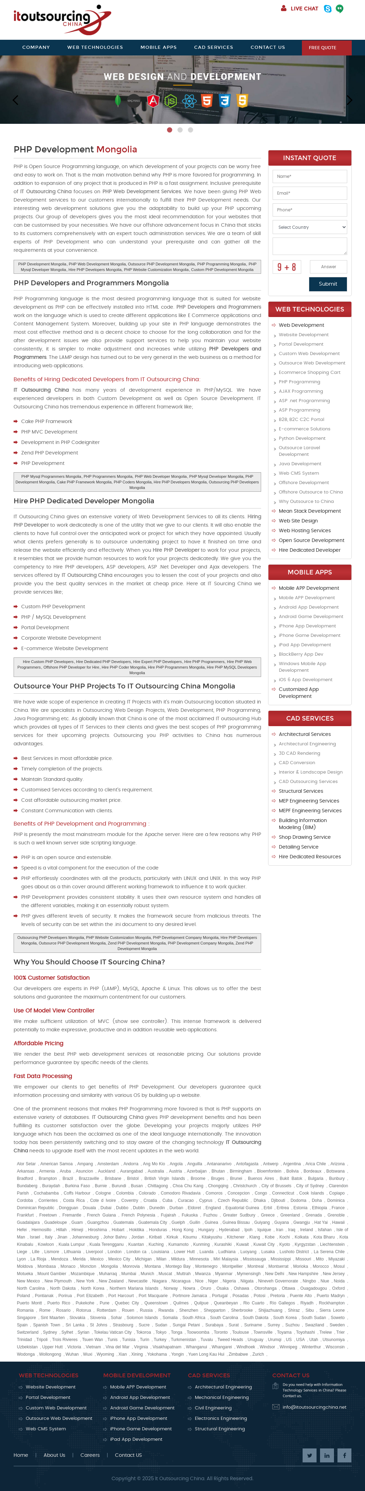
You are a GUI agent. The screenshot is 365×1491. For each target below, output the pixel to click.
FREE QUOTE (322, 47)
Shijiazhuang (270, 1310)
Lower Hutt (184, 1251)
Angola (176, 1163)
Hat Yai (321, 1222)
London (115, 1251)
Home (21, 1455)
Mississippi (281, 1259)
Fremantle (71, 1215)
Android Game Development (311, 617)
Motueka (25, 1273)
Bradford (25, 1178)
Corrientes (48, 1200)
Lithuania (72, 1251)
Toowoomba (198, 1332)
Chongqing (218, 1185)
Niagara (159, 1281)
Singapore (26, 1317)
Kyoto (284, 1244)
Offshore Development (304, 483)
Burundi (119, 1185)
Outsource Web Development (312, 363)
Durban (176, 1207)
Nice (199, 1281)
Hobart (118, 1229)
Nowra (189, 1288)
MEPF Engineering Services (310, 810)
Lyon (21, 1259)
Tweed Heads (230, 1339)
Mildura (178, 1259)
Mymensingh (249, 1273)
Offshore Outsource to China (311, 492)
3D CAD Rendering (299, 753)
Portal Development (301, 344)
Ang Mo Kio (154, 1163)
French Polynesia (138, 1215)
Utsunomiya (333, 1339)
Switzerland (28, 1332)
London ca (136, 1251)
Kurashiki (222, 1244)
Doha (317, 1200)
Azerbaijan (197, 1171)
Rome (45, 1310)
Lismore (51, 1251)
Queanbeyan (226, 1303)
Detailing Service (299, 847)
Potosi (259, 1295)
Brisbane (113, 1178)
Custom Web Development (309, 354)
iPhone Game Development (310, 635)
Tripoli (41, 1339)
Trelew (325, 1332)
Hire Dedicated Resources (310, 856)
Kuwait (242, 1244)
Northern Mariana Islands (133, 1288)
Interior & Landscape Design (311, 772)
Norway (171, 1288)
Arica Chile (315, 1163)
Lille (35, 1251)
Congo (261, 1193)
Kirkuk (172, 1237)
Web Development (301, 325)
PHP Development (75, 149)
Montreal (256, 1266)
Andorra (130, 1163)
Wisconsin (335, 1347)
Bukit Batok (291, 1178)
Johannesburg (85, 1237)
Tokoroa (143, 1332)
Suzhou (293, 1325)
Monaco (68, 1266)
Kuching (156, 1244)
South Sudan (314, 1317)
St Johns (98, 1325)
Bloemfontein (269, 1171)
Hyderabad (229, 1229)
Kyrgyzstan (305, 1244)
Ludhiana (226, 1251)
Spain (22, 1325)
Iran (279, 1229)
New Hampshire (303, 1273)
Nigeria (229, 1281)
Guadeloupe (55, 1222)
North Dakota (63, 1288)
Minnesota (198, 1259)
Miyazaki (336, 1259)
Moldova (25, 1266)
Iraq (291, 1229)
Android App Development (309, 607)
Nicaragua (181, 1281)
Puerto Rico (58, 1303)
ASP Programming (299, 410)
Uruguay (255, 1339)
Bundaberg (27, 1185)
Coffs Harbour (77, 1193)
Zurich (258, 1354)
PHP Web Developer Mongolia (161, 476)
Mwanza (203, 1273)
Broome (198, 1178)
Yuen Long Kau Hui (206, 1354)
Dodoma (298, 1200)
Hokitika (136, 1229)
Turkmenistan (183, 1339)
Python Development (302, 438)
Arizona (337, 1163)
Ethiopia (319, 1207)
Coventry (129, 1200)
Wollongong (50, 1354)
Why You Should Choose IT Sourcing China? (89, 962)
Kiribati (155, 1237)
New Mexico (28, 1281)
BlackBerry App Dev (301, 654)
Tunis (112, 1339)
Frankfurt (25, 1215)
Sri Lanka (75, 1325)
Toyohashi (305, 1332)
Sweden (336, 1325)
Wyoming (105, 1354)
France (338, 1207)
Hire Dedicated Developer (310, 550)
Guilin (194, 1222)
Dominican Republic (35, 1207)
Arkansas (26, 1171)
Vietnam (93, 1347)
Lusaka (268, 1251)
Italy (49, 1237)
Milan (161, 1259)
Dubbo (122, 1207)
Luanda (206, 1251)
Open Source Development (311, 540)
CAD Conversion (297, 763)
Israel (35, 1237)
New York (85, 1281)
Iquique (264, 1229)
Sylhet (67, 1332)
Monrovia (131, 1266)
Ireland (306, 1229)
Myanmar (224, 1273)
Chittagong (157, 1185)
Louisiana (160, 1251)
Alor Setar (26, 1163)
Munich (147, 1273)
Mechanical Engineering (222, 1397)
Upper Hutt (52, 1347)
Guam (77, 1222)
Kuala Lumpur (72, 1244)
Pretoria (277, 1295)
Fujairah (168, 1215)
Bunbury (337, 1178)
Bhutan (218, 1171)
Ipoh (248, 1229)
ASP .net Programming (304, 401)
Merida (79, 1259)
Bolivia (292, 1171)
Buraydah (51, 1185)
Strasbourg (123, 1325)
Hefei (22, 1229)
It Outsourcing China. (180, 1478)
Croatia (150, 1200)
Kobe (270, 1237)
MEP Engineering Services (309, 801)
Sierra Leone (332, 1310)
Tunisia (128, 1339)
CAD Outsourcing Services (308, 782)
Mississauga (254, 1259)
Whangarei (222, 1347)
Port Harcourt (121, 1295)
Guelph (178, 1222)
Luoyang (249, 1251)
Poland (23, 1295)
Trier (340, 1332)
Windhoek (245, 1347)
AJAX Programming (301, 391)
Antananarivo (219, 1163)
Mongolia (109, 1266)
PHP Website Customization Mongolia (156, 270)
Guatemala (123, 1222)
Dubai (105, 1207)
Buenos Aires (261, 1178)
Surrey (274, 1325)
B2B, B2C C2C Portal (301, 419)
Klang (254, 1237)
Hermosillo (42, 1229)
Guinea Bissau (236, 1222)
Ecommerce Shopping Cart (310, 372)
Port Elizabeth (90, 1295)
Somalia (169, 1317)
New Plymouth (58, 1281)
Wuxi (87, 1354)
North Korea (92, 1288)
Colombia (125, 1193)
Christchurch (245, 1185)
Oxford (338, 1288)
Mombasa (46, 1266)
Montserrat (278, 1266)
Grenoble (335, 1215)
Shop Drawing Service (305, 837)
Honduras (158, 1229)
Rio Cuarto (253, 1303)
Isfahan (325, 1229)
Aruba (65, 1171)
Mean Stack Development (310, 511)
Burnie (101, 1185)
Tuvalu (206, 1339)
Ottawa (288, 1288)
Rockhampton (332, 1303)
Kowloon (46, 1244)
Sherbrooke (242, 1310)
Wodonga (26, 1354)
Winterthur (311, 1347)
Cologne (103, 1193)
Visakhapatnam (167, 1347)
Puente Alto (301, 1295)
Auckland (106, 1171)
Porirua (65, 1295)
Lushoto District (294, 1251)
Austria (175, 1171)
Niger (213, 1281)
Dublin (139, 1207)
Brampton (48, 1178)
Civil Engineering (213, 1408)
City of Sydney (310, 1185)
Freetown (48, 1215)
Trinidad (24, 1339)
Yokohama (157, 1354)
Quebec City (127, 1303)
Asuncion (84, 1171)
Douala (89, 1207)
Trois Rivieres (64, 1339)
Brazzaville (89, 1178)
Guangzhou (98, 1222)
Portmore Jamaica (190, 1295)
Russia (146, 1310)
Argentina (292, 1163)
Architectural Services (305, 734)
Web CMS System (299, 473)
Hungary (206, 1229)
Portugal (220, 1295)
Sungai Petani (186, 1325)
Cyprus (205, 1200)
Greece (267, 1215)
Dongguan (68, 1207)
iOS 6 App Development (306, 680)
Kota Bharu (324, 1237)
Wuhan (72, 1354)
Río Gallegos (282, 1303)
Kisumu (190, 1237)
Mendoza (59, 1259)
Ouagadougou (314, 1288)
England (213, 1207)
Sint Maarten (53, 1317)
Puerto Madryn (331, 1295)
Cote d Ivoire (103, 1200)
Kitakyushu (211, 1237)
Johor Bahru (115, 1237)
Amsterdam (108, 1163)
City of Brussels (276, 1185)
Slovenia (98, 1317)
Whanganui (196, 1347)
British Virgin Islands (164, 1178)
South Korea (285, 1317)
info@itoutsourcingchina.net (315, 1407)
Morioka (300, 1266)
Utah (313, 1339)
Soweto (338, 1317)
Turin (144, 1339)
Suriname (253, 1325)
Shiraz (294, 1310)
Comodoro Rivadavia (180, 1193)
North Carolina (31, 1288)
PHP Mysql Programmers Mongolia (51, 476)
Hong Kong (182, 1229)
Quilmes (181, 1303)
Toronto (221, 1332)
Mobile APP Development (309, 588)
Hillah (61, 1229)
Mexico (97, 1259)
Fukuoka (190, 1215)
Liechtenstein (332, 1244)
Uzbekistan (27, 1347)
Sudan (161, 1325)
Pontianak (44, 1295)
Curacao (185, 1200)
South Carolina (224, 1317)
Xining (137, 1354)
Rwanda (166, 1310)
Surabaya (214, 1325)
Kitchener (236, 1237)
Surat (234, 1325)
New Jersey (334, 1273)
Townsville (263, 1332)
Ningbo (309, 1281)
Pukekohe (85, 1303)
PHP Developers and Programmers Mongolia (91, 283)
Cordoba (25, 1200)
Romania (25, 1310)
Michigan (143, 1259)
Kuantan (136, 1244)
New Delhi (274, 1273)
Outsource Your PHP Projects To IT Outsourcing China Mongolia (124, 686)
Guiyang (262, 1222)
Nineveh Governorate (278, 1281)
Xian (123, 1354)
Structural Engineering (220, 1429)
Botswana (335, 1171)
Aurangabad (131, 1171)
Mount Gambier (51, 1273)
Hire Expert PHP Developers (157, 662)
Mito (320, 1259)
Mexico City (119, 1259)
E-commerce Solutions (304, 429)
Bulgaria (316, 1178)
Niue (325, 1281)
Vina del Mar (117, 1347)
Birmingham (241, 1171)
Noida (339, 1281)
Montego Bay (178, 1266)
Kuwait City (264, 1244)
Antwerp (270, 1163)
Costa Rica (74, 1200)
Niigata (247, 1281)
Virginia (141, 1347)
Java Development (300, 464)
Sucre (144, 1325)
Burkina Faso (77, 1185)
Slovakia (77, 1317)
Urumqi (274, 1339)
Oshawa (241, 1288)
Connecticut (283, 1193)
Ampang (85, 1163)
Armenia (47, 1171)
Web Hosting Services (305, 530)
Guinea (211, 1222)
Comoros (214, 1193)
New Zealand (111, 1281)
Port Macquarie (153, 1295)
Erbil (268, 1207)
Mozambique (83, 1273)
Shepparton (215, 1310)
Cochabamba (46, 1193)
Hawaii (338, 1222)
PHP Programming (299, 382)
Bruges (218, 1178)
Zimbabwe (238, 1354)
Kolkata (302, 1237)
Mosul (339, 1266)
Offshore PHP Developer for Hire (71, 667)
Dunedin (157, 1207)
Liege (22, 1251)
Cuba (167, 1200)
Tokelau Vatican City (112, 1332)
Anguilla (194, 1163)
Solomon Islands (142, 1317)
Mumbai (128, 1273)
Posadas (241, 1295)
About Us (54, 1455)
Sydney (50, 1332)
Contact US (128, 1455)
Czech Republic (233, 1200)
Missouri (303, 1259)
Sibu (309, 1310)
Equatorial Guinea (242, 1207)
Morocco (321, 1266)
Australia (156, 1171)
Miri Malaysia (225, 1259)
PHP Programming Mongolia (221, 264)
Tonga (176, 1332)
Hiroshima (97, 1229)
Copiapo (337, 1193)
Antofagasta (247, 1163)
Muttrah (183, 1273)
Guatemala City (152, 1222)
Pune (104, 1303)
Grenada (313, 1215)
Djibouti (278, 1200)
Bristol (132, 1178)
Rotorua (83, 1310)
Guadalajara (28, 1222)
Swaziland (314, 1325)
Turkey (160, 1339)
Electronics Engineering (221, 1418)
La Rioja (38, 1259)
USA (300, 1339)
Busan (137, 1185)
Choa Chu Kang (188, 1185)
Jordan (137, 1237)
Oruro (205, 1288)
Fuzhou (210, 1215)
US (289, 1339)
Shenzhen (188, 1310)
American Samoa (56, 1163)
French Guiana (101, 1215)
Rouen (128, 1310)
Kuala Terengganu (107, 1244)
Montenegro (206, 1266)
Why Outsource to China (306, 501)
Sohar (116, 1317)
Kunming (201, 1244)
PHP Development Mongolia (42, 264)
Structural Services (301, 791)
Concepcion (239, 1193)
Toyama (284, 1332)
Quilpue (201, 1303)
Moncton (88, 1266)
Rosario (63, 1310)
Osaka (222, 1288)
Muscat (165, 1273)
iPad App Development (305, 645)
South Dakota (255, 1317)
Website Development (304, 335)
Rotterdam (106, 1310)
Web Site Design (298, 521)
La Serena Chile (329, 1251)
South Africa (193, 1317)
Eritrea (282, 1207)
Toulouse (240, 1332)
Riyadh (307, 1303)
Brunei (236, 1178)
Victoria (74, 1347)
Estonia (300, 1207)
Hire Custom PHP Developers (48, 662)
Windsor (267, 1347)
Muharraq (108, 1273)
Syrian (83, 1332)
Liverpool (94, 1251)
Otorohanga (265, 1288)
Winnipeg (288, 1347)
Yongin (177, 1354)
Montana (153, 1266)
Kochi (284, 1237)
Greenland (290, 1215)
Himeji (77, 1229)
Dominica (336, 1200)
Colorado (147, 1193)
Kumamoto (178, 1244)
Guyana (281, 1222)
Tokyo (160, 1332)
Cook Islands (311, 1193)
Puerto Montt (29, 1303)
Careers (90, 1455)
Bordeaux (312, 1171)
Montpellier (232, 1266)
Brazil (68, 1178)
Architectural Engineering (307, 744)
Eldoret (194, 1207)
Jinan (62, 1237)
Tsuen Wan (92, 1339)
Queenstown (156, 1303)
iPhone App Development (307, 626)
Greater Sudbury (239, 1215)
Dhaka (260, 1200)
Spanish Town (46, 1325)
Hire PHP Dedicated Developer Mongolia (84, 501)
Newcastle (137, 1281)
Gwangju (301, 1222)
